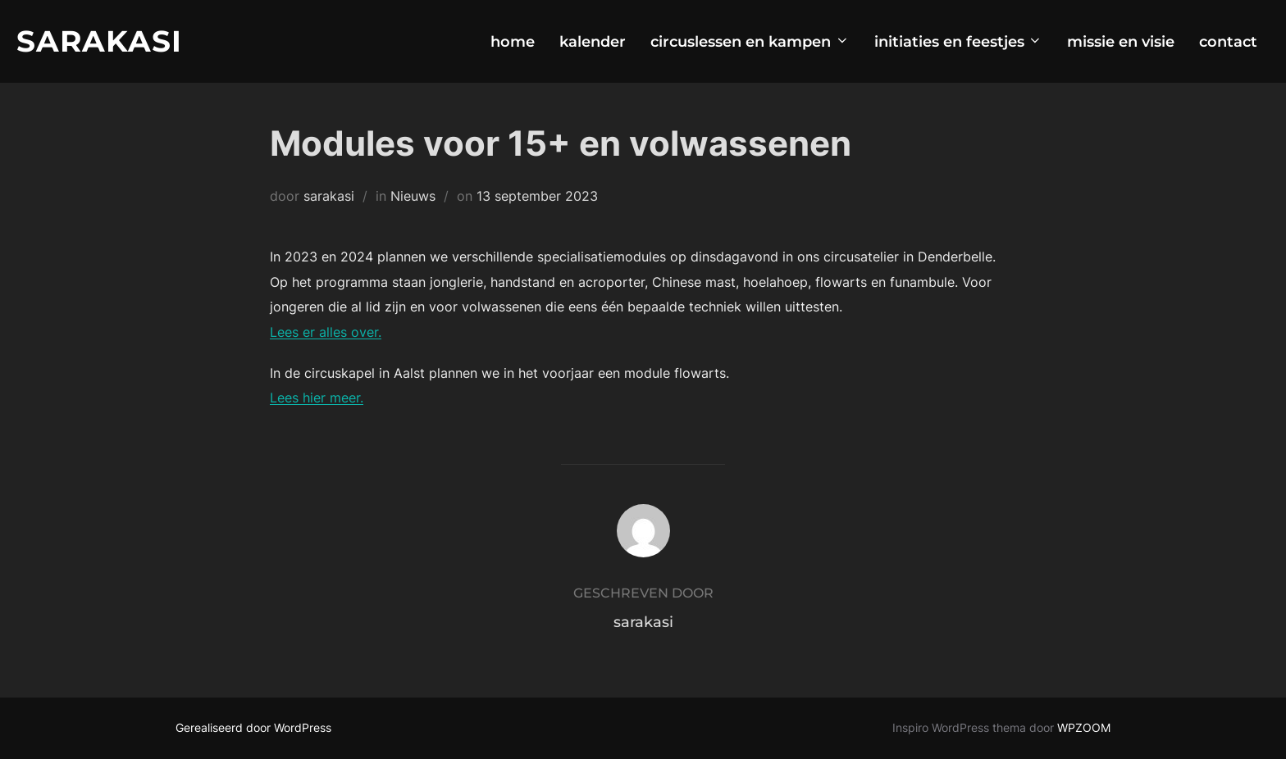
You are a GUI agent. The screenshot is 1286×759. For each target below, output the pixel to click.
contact (1228, 42)
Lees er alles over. (325, 332)
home (512, 42)
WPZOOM (1083, 727)
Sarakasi (99, 41)
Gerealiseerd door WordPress (253, 727)
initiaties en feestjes (958, 42)
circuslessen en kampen (750, 42)
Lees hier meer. (316, 397)
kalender (592, 42)
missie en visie (1120, 42)
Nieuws (413, 196)
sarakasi (328, 196)
